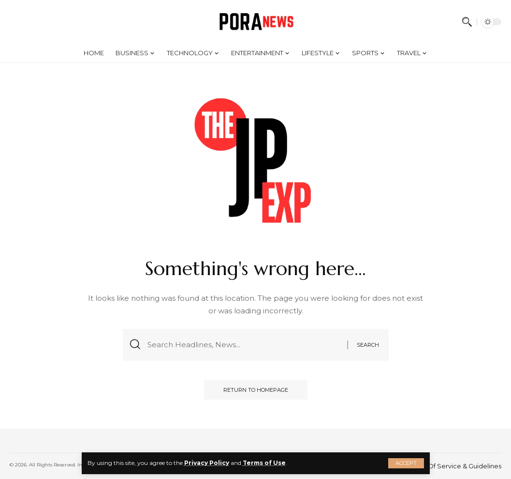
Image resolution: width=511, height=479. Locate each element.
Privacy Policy (206, 462)
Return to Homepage (255, 389)
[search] (467, 22)
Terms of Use (264, 462)
